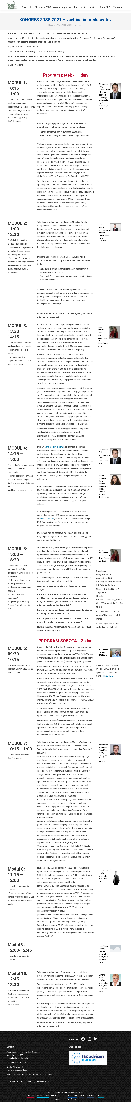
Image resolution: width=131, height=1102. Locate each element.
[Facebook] (83, 1040)
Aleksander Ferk (47, 518)
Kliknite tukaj (107, 676)
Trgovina (108, 1)
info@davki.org (15, 1067)
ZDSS (50, 1092)
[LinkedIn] (95, 1040)
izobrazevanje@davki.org (17, 1070)
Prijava (96, 1)
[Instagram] (90, 1040)
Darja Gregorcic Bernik (54, 447)
